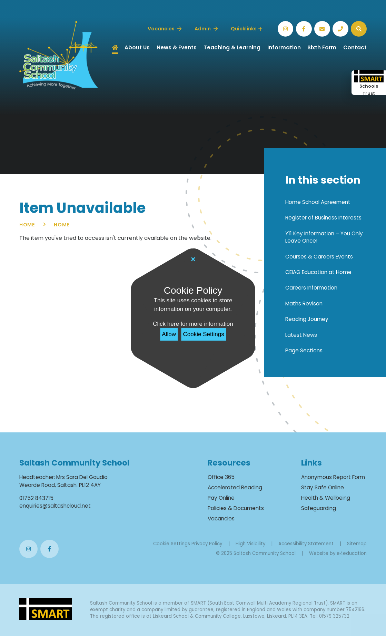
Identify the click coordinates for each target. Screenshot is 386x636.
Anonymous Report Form (333, 477)
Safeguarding (318, 508)
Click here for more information (193, 324)
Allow (169, 334)
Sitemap (357, 543)
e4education (352, 553)
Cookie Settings (203, 334)
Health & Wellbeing (325, 497)
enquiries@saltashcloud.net (55, 505)
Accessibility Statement (306, 543)
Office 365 (221, 477)
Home (27, 224)
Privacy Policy (206, 543)
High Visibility (250, 543)
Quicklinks (246, 28)
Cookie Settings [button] (171, 543)
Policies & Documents (236, 508)
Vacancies (221, 518)
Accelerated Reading (235, 487)
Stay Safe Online (322, 487)
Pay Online (221, 497)
